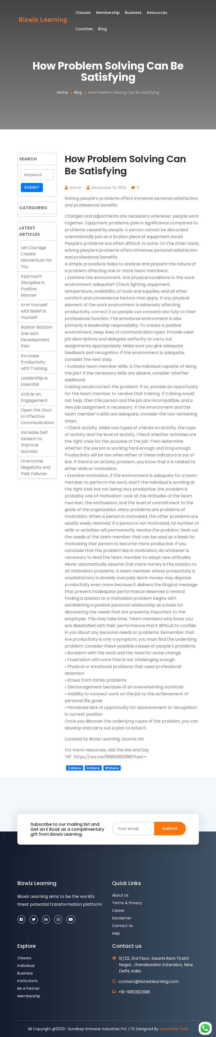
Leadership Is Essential (34, 381)
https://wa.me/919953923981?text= (110, 757)
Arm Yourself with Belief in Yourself (34, 311)
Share (74, 768)
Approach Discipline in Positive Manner (33, 285)
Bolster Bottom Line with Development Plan (36, 336)
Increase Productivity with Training (34, 362)
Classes (85, 14)
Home (62, 92)
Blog (78, 92)
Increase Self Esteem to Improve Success (34, 441)
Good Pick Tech (173, 1028)
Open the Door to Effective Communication (37, 416)
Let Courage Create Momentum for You (36, 257)
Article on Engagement (34, 397)
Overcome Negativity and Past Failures (36, 467)
